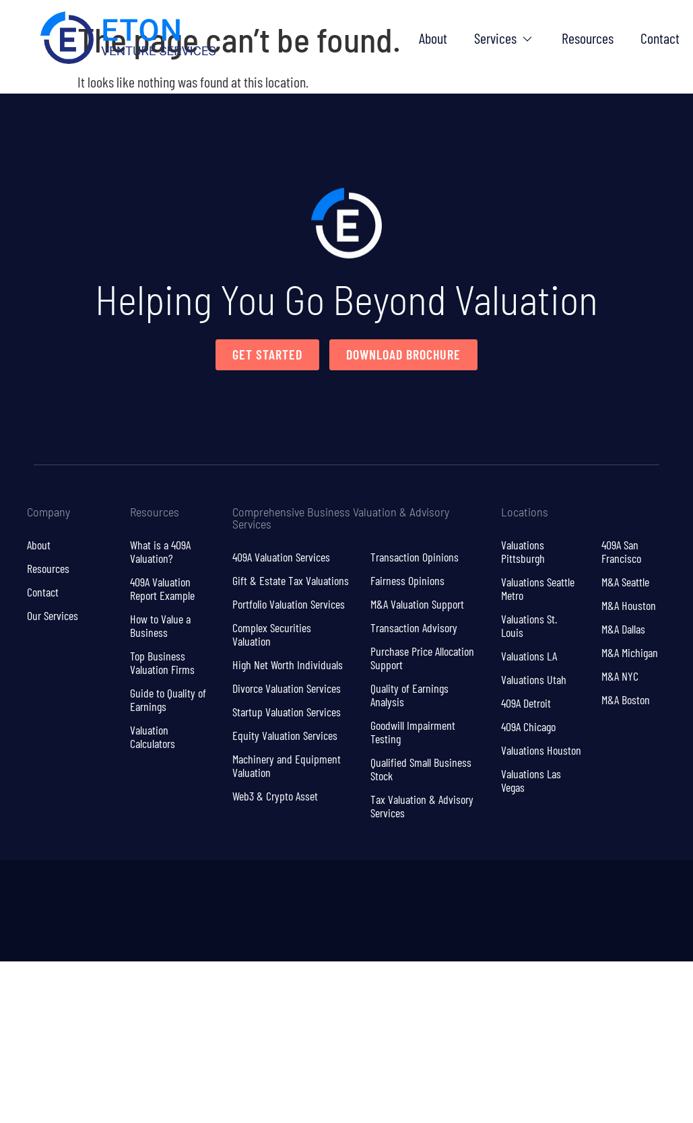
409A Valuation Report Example (162, 588)
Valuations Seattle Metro (537, 588)
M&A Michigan (629, 652)
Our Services (52, 615)
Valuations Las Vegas (531, 780)
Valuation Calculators (152, 736)
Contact (43, 592)
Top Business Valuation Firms (162, 662)
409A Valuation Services (281, 557)
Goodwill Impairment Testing (412, 731)
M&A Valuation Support (417, 604)
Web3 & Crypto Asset (275, 796)
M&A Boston (625, 699)
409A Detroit (526, 703)
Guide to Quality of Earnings (168, 699)
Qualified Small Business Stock (420, 768)
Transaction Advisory (413, 627)
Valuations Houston (541, 750)
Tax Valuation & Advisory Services (421, 805)
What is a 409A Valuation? (160, 551)
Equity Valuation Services (284, 735)
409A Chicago (528, 726)
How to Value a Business (160, 625)
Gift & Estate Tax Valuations (290, 580)
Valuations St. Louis (529, 625)
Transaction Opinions (414, 557)
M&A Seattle (625, 581)
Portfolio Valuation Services (288, 604)
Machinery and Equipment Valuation (286, 765)
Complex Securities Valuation (271, 634)
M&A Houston (628, 605)
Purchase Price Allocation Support (422, 657)
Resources (48, 568)
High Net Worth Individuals (287, 664)
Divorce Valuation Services (286, 688)
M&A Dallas (623, 629)
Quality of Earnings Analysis (409, 694)
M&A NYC (619, 676)
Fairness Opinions (407, 580)
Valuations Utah (533, 679)
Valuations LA (529, 655)
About (39, 544)
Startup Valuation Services (286, 711)
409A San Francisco (621, 551)
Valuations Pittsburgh (523, 551)
